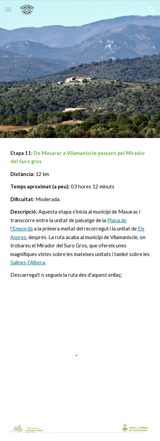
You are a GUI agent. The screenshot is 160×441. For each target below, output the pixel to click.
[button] (8, 9)
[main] (80, 214)
